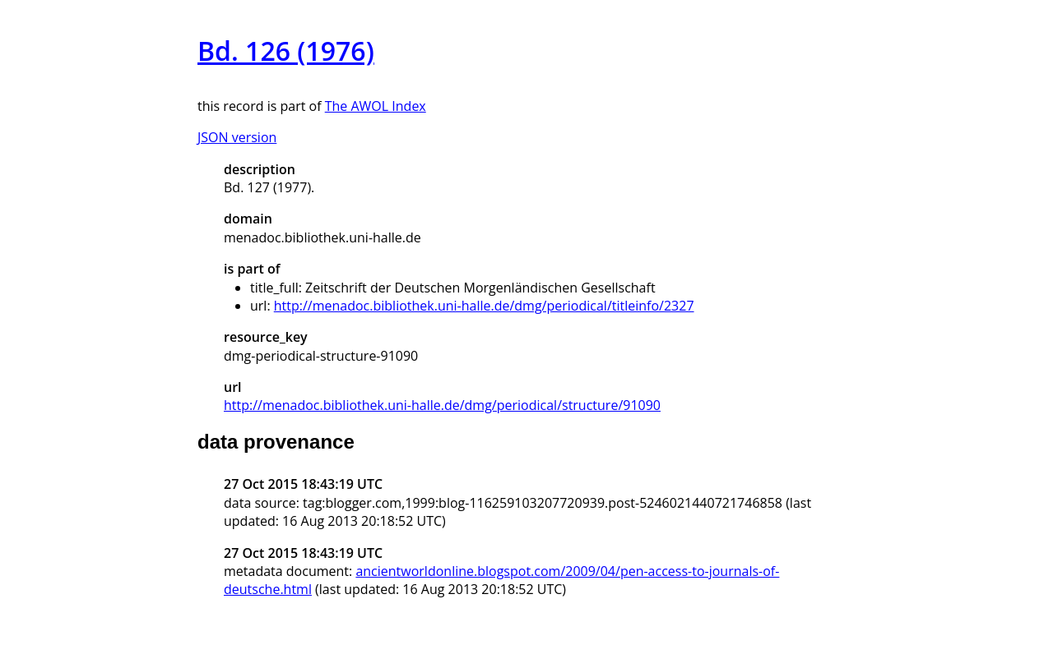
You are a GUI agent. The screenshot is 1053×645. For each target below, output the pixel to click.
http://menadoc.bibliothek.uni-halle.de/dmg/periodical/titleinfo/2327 (484, 306)
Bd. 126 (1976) (285, 50)
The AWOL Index (375, 106)
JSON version (236, 137)
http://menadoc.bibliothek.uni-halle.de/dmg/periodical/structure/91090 (442, 405)
